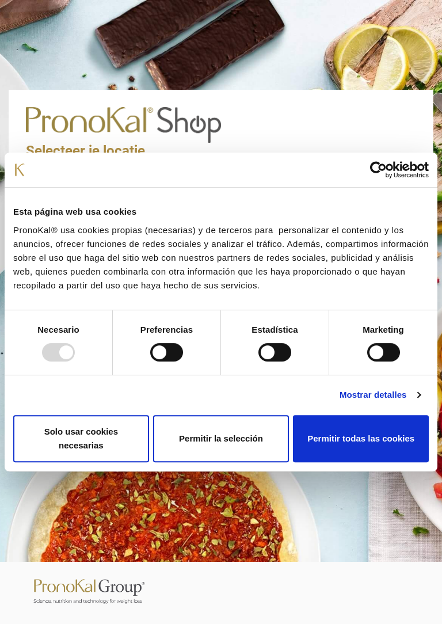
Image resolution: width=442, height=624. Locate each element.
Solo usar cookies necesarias (81, 438)
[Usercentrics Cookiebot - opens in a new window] (378, 169)
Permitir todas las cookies (360, 438)
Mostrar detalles (373, 394)
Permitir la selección (221, 438)
